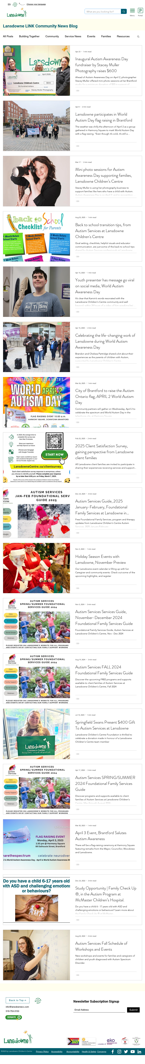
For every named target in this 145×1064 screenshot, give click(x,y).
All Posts (8, 36)
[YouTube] (132, 1051)
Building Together (29, 36)
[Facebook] (112, 1051)
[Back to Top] (17, 1000)
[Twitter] (126, 1051)
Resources (123, 36)
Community (52, 36)
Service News (73, 36)
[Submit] (133, 1010)
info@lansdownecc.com (17, 1007)
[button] (132, 11)
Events (91, 36)
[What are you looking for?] (101, 12)
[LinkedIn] (139, 1051)
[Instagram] (119, 1051)
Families (106, 36)
